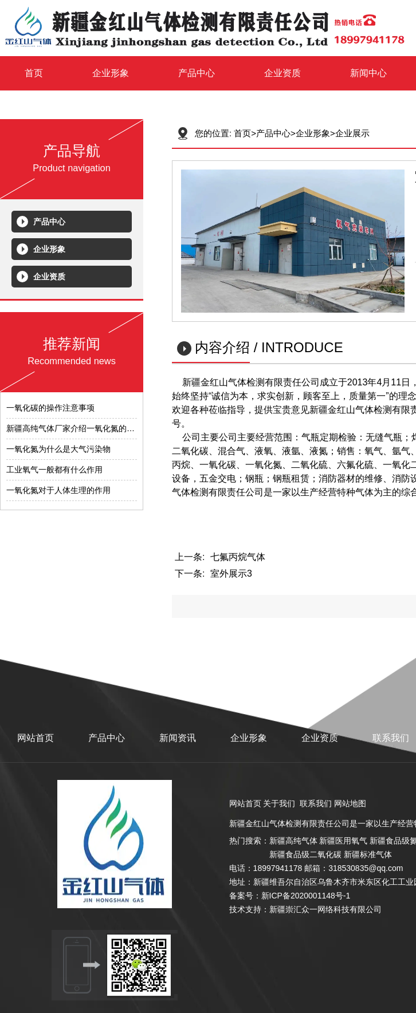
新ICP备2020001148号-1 (306, 895)
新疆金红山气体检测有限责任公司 (289, 823)
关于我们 (279, 803)
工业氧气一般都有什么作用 (54, 469)
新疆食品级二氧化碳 (305, 854)
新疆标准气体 (368, 854)
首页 (34, 73)
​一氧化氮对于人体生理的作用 (58, 490)
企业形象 (110, 73)
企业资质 (282, 73)
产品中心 (196, 73)
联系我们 (390, 738)
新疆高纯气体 (293, 840)
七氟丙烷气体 (237, 557)
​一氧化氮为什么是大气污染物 (58, 449)
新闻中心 (368, 73)
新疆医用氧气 (343, 840)
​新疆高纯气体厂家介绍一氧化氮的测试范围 (82, 428)
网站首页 (35, 738)
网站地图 (350, 803)
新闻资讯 (177, 738)
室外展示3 (231, 573)
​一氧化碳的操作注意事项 (50, 407)
